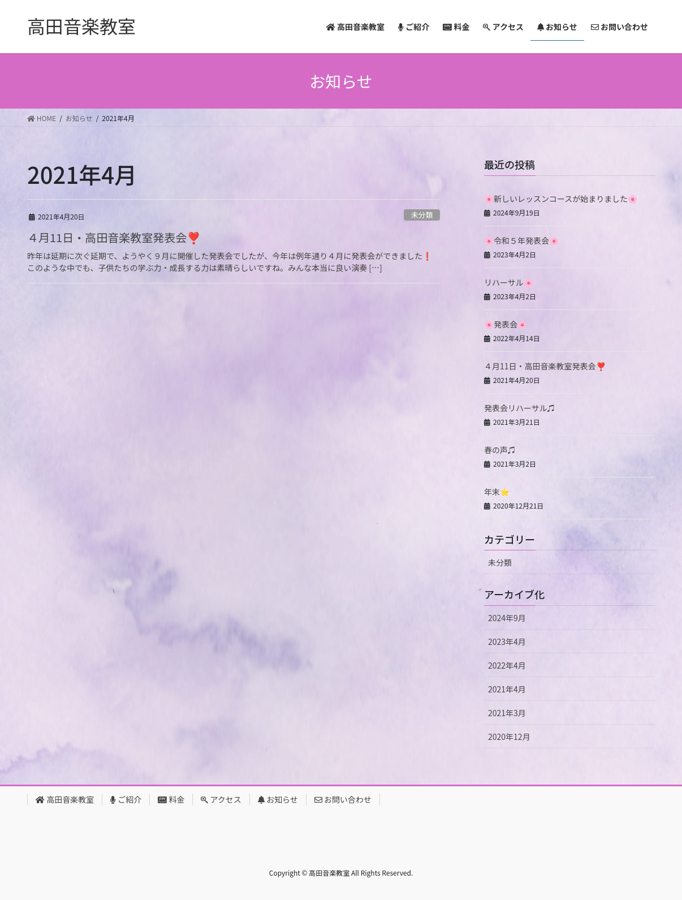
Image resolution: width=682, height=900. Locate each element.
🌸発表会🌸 (505, 324)
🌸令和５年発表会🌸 (521, 240)
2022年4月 (507, 665)
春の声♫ (500, 449)
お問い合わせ (343, 799)
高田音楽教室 (65, 799)
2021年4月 (507, 689)
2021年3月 (507, 712)
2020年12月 (509, 736)
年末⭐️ (497, 491)
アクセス (221, 799)
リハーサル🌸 (508, 282)
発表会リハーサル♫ (519, 408)
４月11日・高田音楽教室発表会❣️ (114, 237)
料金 (171, 799)
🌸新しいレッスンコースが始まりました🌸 (560, 198)
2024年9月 (507, 617)
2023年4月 (507, 641)
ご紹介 (125, 799)
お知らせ (278, 799)
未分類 (422, 214)
